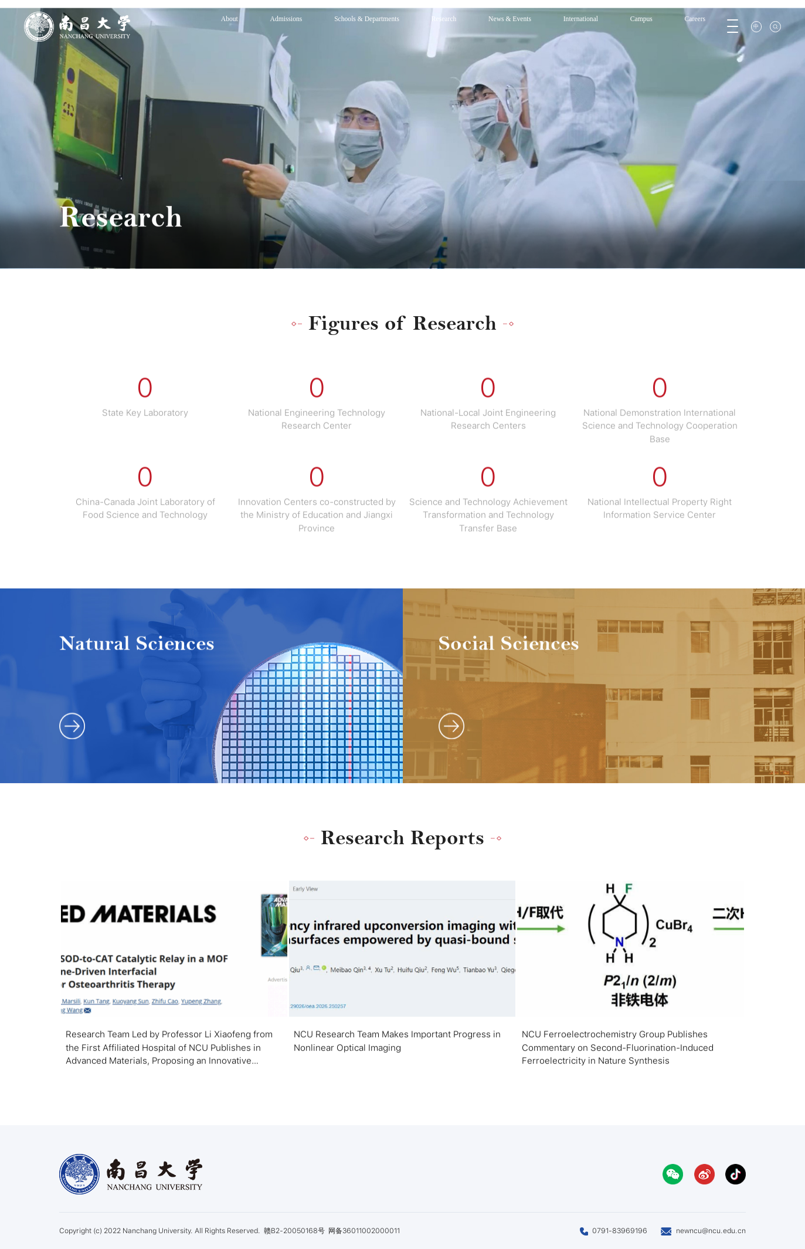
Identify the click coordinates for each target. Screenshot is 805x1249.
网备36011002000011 (364, 1230)
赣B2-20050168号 (294, 1230)
